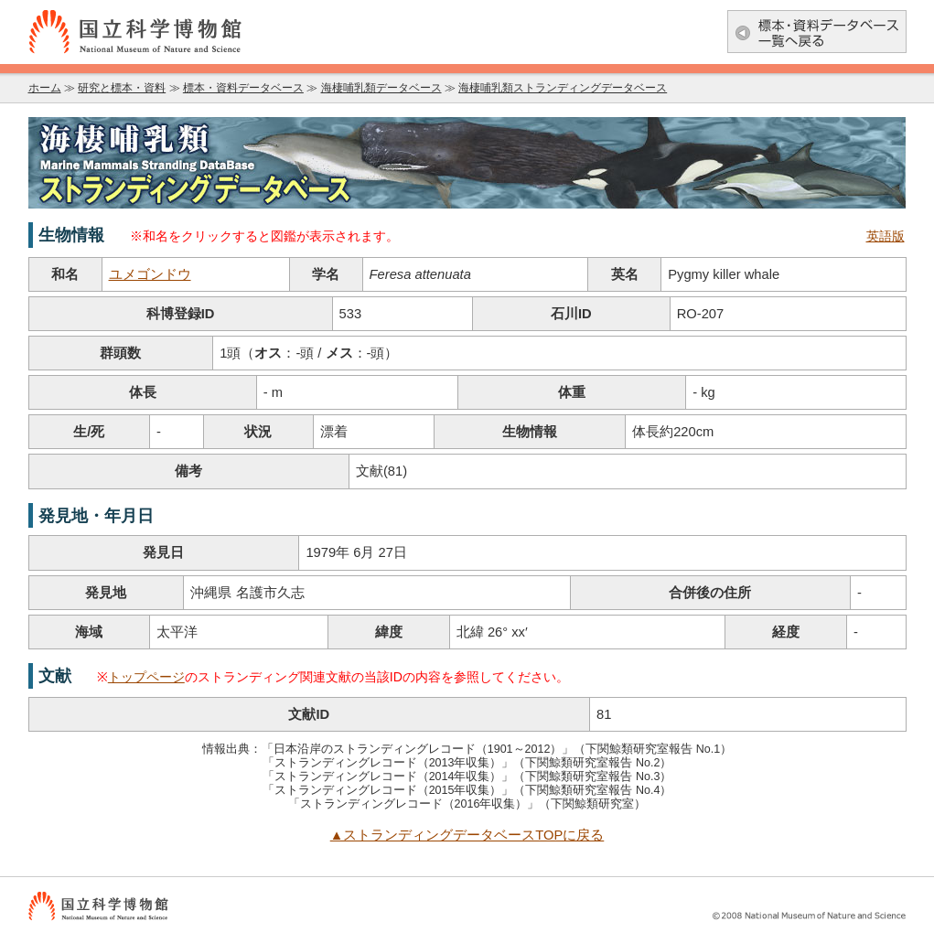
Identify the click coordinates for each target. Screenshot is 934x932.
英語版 (885, 236)
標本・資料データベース (243, 87)
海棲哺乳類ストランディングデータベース (562, 87)
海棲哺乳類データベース (381, 87)
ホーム (44, 87)
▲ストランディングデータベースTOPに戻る (467, 835)
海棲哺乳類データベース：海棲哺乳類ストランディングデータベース (467, 163)
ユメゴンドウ (150, 274)
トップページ (146, 677)
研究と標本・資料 (122, 87)
